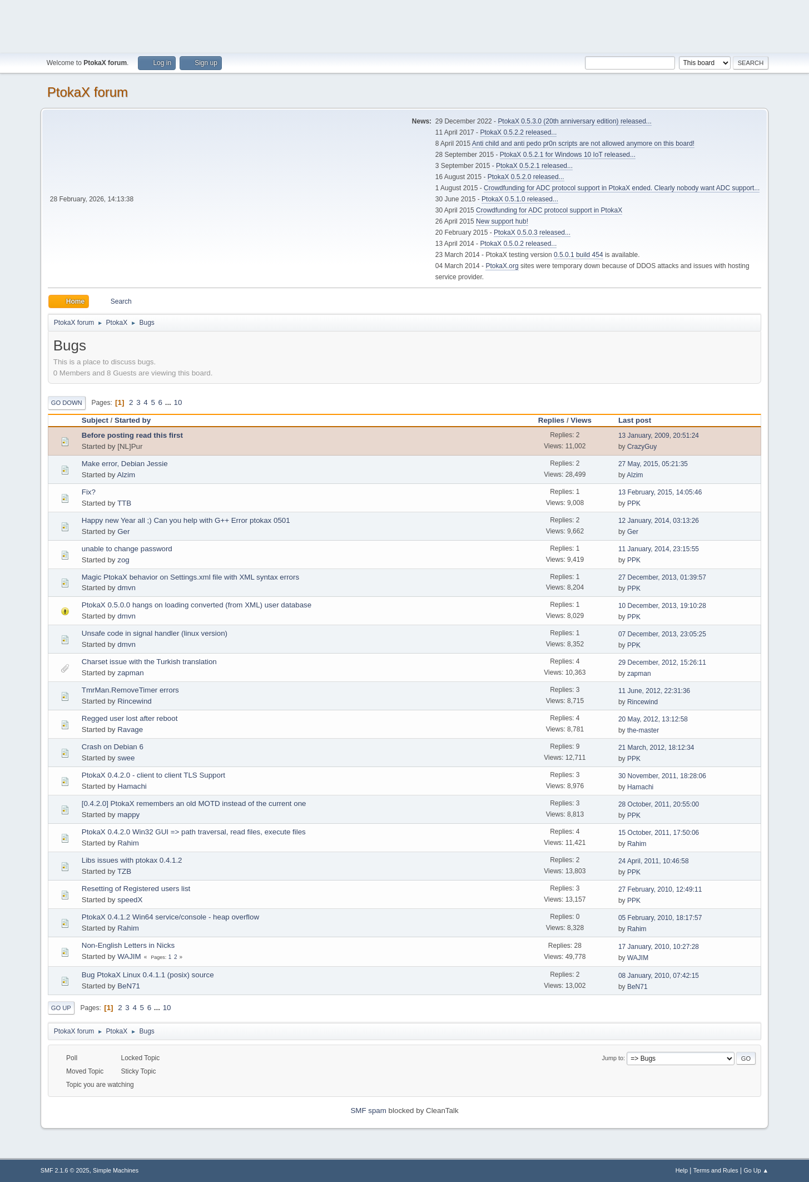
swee (126, 758)
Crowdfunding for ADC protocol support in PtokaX (549, 210)
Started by (133, 420)
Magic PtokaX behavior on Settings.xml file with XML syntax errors (190, 577)
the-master (643, 730)
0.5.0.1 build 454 (578, 255)
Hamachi (132, 786)
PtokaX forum (87, 92)
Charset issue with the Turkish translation (149, 661)
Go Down (66, 402)
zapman (130, 673)
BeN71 (128, 986)
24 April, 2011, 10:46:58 (653, 861)
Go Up (61, 1008)
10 (178, 402)
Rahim (128, 843)
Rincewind (134, 701)
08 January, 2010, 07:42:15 (658, 976)
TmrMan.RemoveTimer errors (130, 690)
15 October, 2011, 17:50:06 (658, 833)
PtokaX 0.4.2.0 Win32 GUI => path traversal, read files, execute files (194, 832)
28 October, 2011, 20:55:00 (658, 804)
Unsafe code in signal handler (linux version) (154, 633)
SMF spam (368, 1110)
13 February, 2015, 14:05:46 (660, 492)
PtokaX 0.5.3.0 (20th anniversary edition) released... (574, 121)
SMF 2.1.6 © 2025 (65, 1170)
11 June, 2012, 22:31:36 (654, 691)
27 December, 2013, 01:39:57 (662, 577)
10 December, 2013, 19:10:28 (662, 606)
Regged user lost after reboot (130, 718)
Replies (551, 420)
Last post (639, 420)
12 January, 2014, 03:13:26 (658, 521)
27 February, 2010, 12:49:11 (660, 889)
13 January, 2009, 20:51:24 (658, 435)
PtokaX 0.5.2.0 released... (526, 177)
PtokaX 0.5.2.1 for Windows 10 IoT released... (568, 155)
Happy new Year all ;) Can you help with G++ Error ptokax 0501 (186, 520)
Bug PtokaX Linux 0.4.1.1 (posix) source (148, 975)
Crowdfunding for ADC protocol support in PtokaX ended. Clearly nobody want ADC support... (622, 188)
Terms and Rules (715, 1170)
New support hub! (502, 221)
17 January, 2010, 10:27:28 (658, 947)
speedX (129, 900)
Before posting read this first (132, 435)
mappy (128, 814)
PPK (634, 503)
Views (581, 420)
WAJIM (129, 956)
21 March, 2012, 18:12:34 (656, 747)
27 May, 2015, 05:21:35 (653, 464)
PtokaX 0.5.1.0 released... (520, 199)
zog (123, 560)
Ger (123, 531)
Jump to (612, 1058)
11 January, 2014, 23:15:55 (658, 549)
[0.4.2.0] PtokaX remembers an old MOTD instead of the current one (194, 803)
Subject (95, 420)
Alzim (126, 475)
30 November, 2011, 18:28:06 (662, 776)
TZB (124, 871)
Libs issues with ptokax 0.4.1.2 (132, 860)
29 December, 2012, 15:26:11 (662, 662)
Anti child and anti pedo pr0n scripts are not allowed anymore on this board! (583, 143)
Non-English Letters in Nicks (128, 945)
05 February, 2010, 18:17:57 (660, 918)
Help (682, 1170)
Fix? (89, 492)
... (169, 402)
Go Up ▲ (755, 1170)
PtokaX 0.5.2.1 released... (534, 166)
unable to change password (127, 549)
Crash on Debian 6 (112, 747)
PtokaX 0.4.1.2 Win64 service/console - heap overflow (170, 917)
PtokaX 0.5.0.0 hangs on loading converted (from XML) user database (196, 605)
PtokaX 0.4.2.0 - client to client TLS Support (153, 775)
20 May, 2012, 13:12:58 (653, 719)
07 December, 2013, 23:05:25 (662, 634)
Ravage (130, 729)
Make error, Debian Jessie (125, 463)
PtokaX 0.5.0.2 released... (518, 244)
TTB (124, 503)
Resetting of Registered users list (136, 888)
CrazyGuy (642, 447)
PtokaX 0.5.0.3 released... (532, 232)
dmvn (126, 587)
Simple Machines (115, 1170)
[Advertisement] (404, 25)
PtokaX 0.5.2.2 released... (518, 132)
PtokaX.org (501, 266)
